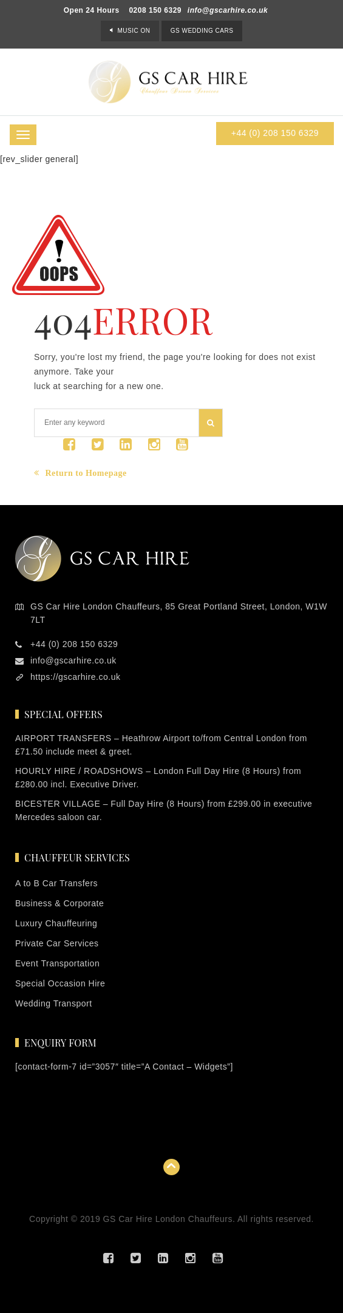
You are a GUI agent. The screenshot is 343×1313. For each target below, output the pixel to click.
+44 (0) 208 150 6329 (275, 133)
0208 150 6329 (155, 10)
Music (133, 30)
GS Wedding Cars (202, 30)
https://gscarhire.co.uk (75, 677)
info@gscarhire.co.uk (228, 10)
